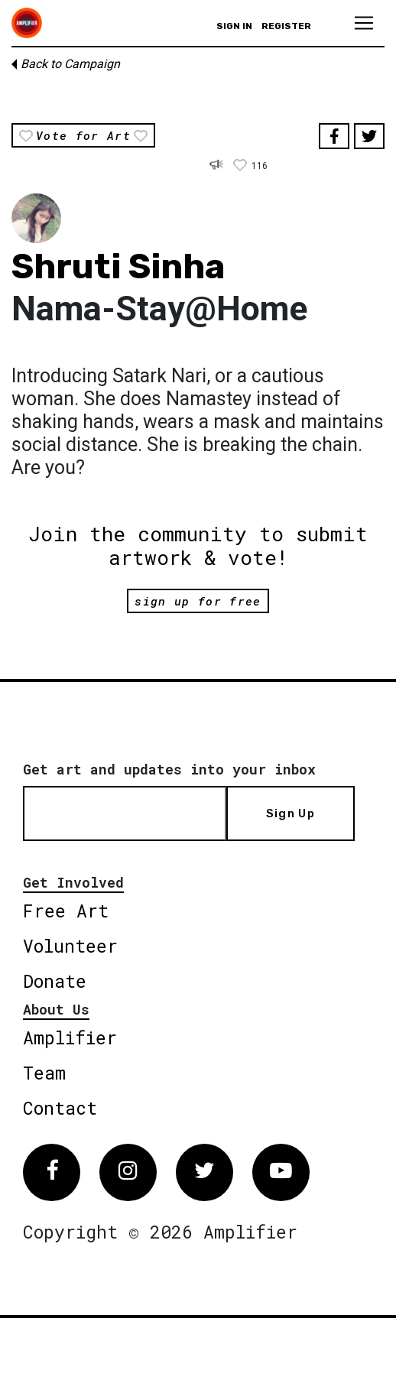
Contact (60, 1107)
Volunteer (70, 945)
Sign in (234, 26)
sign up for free (198, 601)
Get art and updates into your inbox (169, 769)
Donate (54, 980)
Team (44, 1072)
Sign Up (290, 813)
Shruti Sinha (118, 266)
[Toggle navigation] (364, 22)
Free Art (66, 910)
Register (286, 26)
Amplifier (70, 1037)
